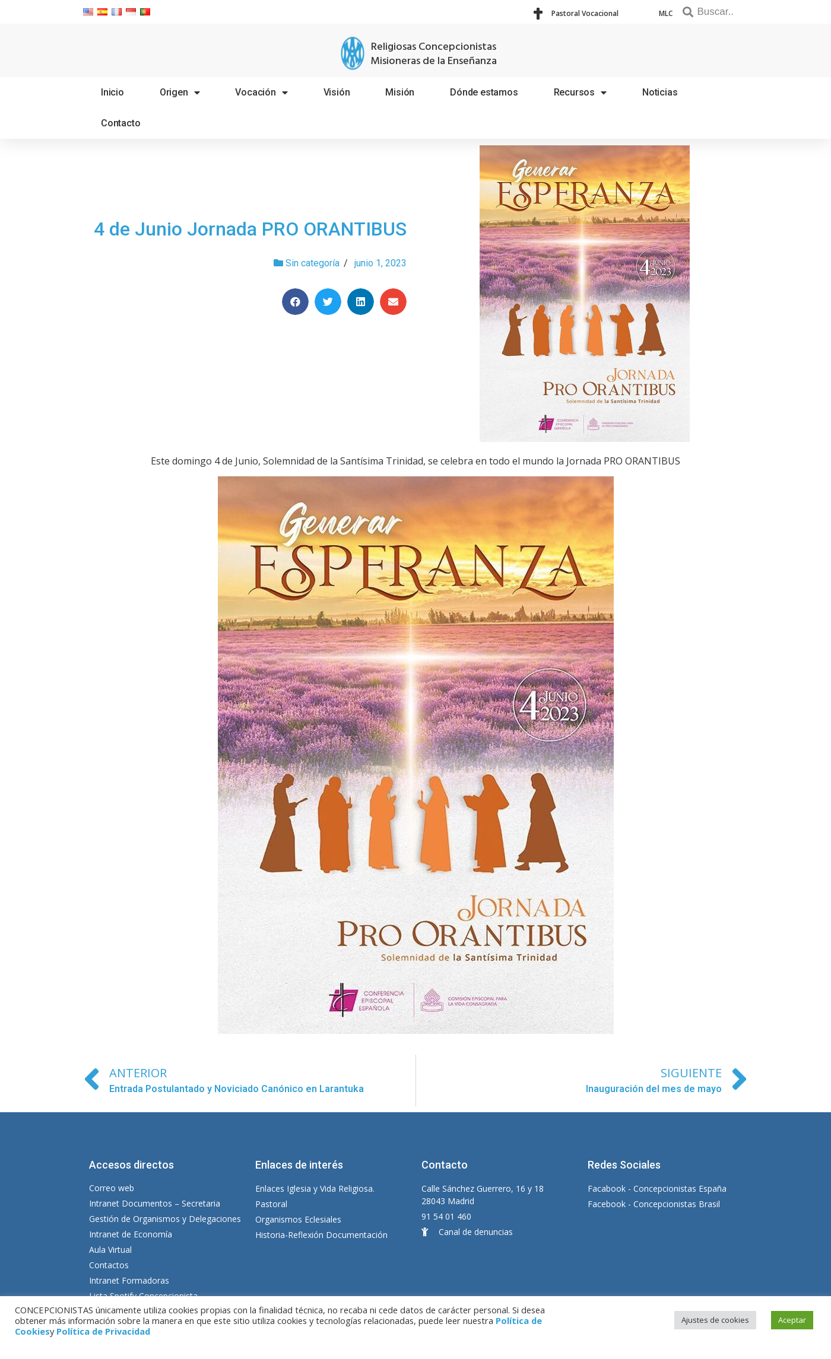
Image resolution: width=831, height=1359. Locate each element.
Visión (336, 92)
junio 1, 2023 (380, 263)
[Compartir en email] (393, 301)
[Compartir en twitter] (328, 301)
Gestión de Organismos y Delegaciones (165, 1218)
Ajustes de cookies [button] (715, 1320)
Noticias (659, 92)
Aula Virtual (110, 1249)
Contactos (109, 1265)
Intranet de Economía (130, 1234)
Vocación (261, 92)
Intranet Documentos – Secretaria (154, 1203)
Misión (399, 92)
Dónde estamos (484, 92)
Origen (180, 92)
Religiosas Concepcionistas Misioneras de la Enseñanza (433, 54)
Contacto (120, 123)
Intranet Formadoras (129, 1280)
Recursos (580, 92)
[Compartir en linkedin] (360, 301)
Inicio (112, 92)
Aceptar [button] (792, 1320)
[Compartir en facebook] (295, 301)
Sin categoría (313, 263)
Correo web (111, 1187)
